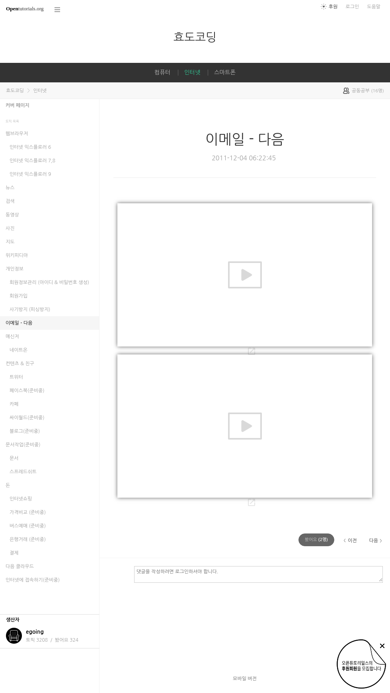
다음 (373, 540)
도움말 (373, 6)
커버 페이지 (17, 105)
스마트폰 (225, 72)
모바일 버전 (245, 678)
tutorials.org (25, 9)
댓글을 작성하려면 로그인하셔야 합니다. (258, 574)
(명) (316, 539)
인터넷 (192, 72)
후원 (333, 6)
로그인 (352, 6)
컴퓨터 (162, 72)
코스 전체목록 (57, 9)
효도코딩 (195, 37)
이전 (352, 540)
